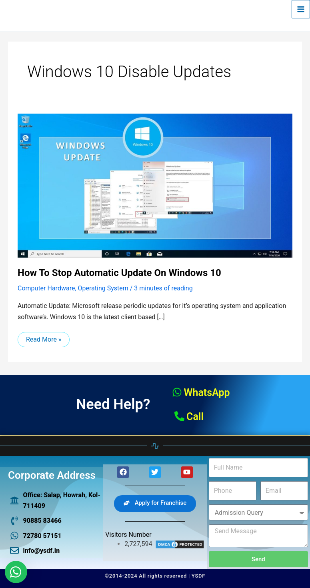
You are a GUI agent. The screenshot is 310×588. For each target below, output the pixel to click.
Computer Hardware (46, 288)
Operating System (103, 288)
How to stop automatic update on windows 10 (119, 272)
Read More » (43, 337)
